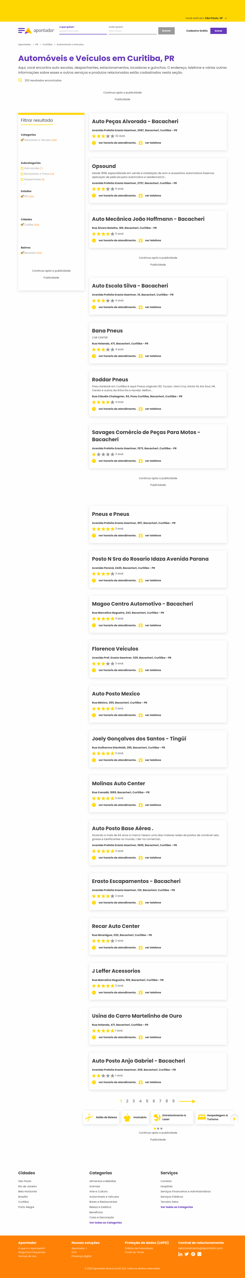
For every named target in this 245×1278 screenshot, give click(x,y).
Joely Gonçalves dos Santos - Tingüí (145, 738)
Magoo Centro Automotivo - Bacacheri (148, 603)
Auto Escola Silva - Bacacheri (136, 285)
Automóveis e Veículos (104, 1197)
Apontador (25, 44)
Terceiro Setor (170, 1202)
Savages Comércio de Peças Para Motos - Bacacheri (152, 436)
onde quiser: (116, 27)
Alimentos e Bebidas (102, 1181)
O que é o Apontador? (31, 1248)
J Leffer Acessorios (122, 971)
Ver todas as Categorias (105, 1223)
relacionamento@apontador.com (200, 1248)
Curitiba (23, 1202)
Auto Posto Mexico (121, 693)
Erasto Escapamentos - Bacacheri (142, 881)
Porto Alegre (26, 1207)
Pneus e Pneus (116, 514)
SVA (74, 1252)
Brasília (23, 1197)
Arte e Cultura (98, 1191)
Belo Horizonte (27, 1191)
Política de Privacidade (139, 1248)
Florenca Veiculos (121, 648)
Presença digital (81, 1256)
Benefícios (96, 1212)
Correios (166, 1181)
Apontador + (79, 1248)
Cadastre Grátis (197, 31)
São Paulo (24, 1181)
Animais (94, 1186)
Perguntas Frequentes (31, 1252)
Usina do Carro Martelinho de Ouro (143, 1015)
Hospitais (167, 1186)
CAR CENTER (105, 337)
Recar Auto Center (121, 926)
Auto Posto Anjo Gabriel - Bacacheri (144, 1060)
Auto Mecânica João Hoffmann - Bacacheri (154, 219)
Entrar (218, 30)
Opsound (110, 166)
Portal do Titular (134, 1252)
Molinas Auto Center (124, 783)
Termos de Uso (27, 1256)
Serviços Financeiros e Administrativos (186, 1191)
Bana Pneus (113, 330)
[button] (156, 1129)
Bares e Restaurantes (103, 1202)
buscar (166, 30)
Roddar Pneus (116, 379)
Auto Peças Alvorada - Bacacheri (141, 121)
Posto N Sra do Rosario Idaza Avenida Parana (156, 558)
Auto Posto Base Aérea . (128, 828)
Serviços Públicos (172, 1197)
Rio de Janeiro (27, 1186)
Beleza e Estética (100, 1207)
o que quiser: (66, 27)
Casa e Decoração (101, 1217)
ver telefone (159, 143)
